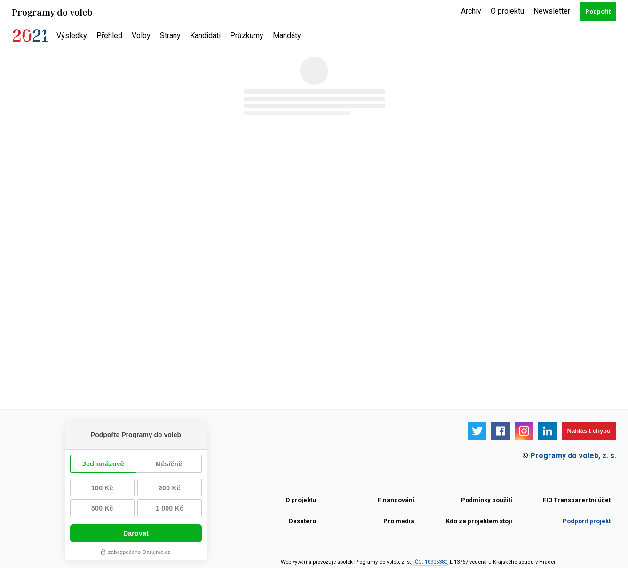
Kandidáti (205, 35)
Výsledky (71, 35)
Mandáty (287, 35)
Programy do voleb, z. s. (573, 455)
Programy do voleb (52, 11)
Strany (170, 35)
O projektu (507, 11)
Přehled (109, 35)
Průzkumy (246, 35)
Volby (141, 35)
